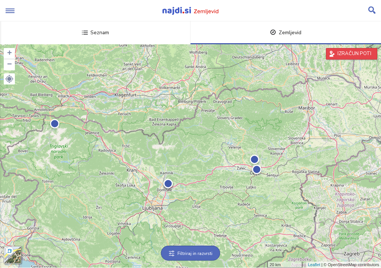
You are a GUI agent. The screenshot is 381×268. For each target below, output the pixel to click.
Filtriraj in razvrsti (190, 253)
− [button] (9, 64)
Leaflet (314, 264)
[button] (9, 78)
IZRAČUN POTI (354, 53)
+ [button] (9, 53)
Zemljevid (285, 32)
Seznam (95, 32)
